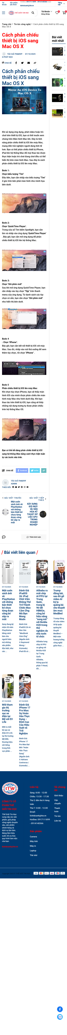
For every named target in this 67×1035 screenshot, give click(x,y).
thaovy (18, 54)
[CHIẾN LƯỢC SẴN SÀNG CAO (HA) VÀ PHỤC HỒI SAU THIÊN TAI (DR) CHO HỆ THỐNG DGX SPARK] (57, 97)
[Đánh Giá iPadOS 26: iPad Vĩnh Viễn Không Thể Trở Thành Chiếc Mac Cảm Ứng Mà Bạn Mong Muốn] (25, 572)
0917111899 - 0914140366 (36, 2)
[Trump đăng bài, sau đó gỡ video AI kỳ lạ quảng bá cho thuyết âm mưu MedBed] (59, 572)
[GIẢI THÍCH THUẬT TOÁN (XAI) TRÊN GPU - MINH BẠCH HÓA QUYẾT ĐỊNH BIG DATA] (57, 82)
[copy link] (35, 63)
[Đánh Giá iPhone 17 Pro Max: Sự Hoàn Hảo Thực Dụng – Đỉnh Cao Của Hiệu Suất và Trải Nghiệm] (25, 686)
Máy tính (34, 841)
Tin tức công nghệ (8, 565)
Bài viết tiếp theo (38, 499)
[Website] (16, 487)
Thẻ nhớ (33, 855)
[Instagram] (25, 487)
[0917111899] (60, 1017)
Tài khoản (4, 4)
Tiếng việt (60, 4)
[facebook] (13, 487)
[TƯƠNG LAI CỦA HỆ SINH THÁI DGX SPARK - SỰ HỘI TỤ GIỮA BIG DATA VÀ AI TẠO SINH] (57, 113)
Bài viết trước (12, 498)
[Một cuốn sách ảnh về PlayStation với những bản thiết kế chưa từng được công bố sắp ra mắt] (8, 572)
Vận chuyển (57, 802)
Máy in (33, 846)
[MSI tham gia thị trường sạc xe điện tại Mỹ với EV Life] (8, 686)
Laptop (33, 850)
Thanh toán (57, 810)
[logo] (19, 12)
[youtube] (27, 487)
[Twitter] (19, 487)
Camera (33, 836)
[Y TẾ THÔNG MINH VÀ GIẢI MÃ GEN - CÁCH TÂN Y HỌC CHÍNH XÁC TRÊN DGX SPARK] (57, 67)
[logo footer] (10, 788)
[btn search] (33, 12)
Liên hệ (57, 821)
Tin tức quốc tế (60, 564)
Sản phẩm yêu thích (13, 4)
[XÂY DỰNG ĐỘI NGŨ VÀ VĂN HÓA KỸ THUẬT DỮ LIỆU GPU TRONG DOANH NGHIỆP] (57, 51)
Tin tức (57, 816)
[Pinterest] (22, 487)
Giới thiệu (58, 795)
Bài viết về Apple (26, 565)
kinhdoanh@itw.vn (27, 6)
